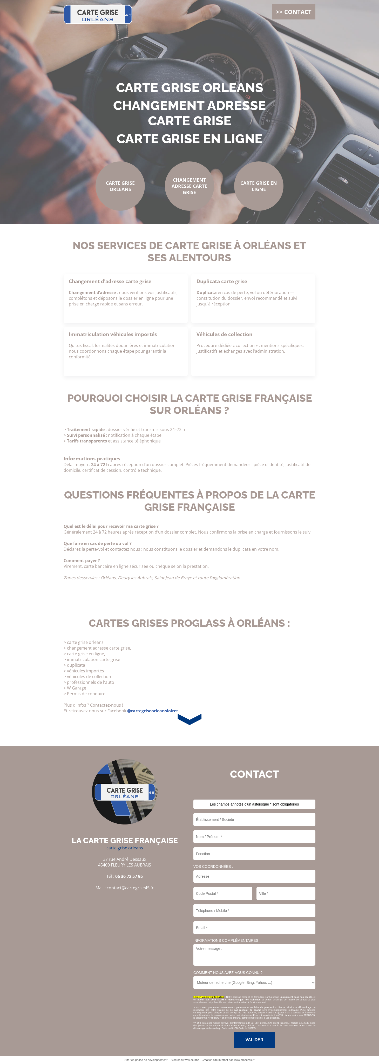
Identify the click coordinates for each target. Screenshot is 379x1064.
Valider (254, 1040)
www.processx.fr (244, 1059)
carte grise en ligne (189, 138)
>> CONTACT (294, 12)
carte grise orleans (189, 87)
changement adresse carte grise (189, 113)
